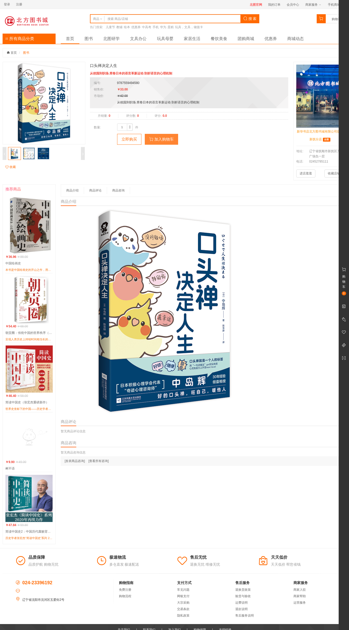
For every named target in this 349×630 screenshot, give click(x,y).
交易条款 (183, 609)
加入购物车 (161, 139)
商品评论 (95, 190)
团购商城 (246, 38)
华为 (163, 27)
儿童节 (110, 27)
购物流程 (125, 596)
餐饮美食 (219, 38)
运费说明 (241, 602)
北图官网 (256, 4)
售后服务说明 (244, 615)
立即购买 (129, 139)
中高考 (146, 27)
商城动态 (295, 38)
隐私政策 (183, 615)
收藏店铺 (334, 173)
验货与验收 (243, 596)
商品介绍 (72, 190)
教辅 (119, 27)
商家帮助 (299, 596)
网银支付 (183, 596)
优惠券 (136, 27)
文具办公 (138, 38)
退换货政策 (243, 589)
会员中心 (293, 4)
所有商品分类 (19, 38)
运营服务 (299, 602)
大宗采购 (183, 602)
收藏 (10, 167)
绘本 (127, 27)
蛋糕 (171, 27)
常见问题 (183, 589)
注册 (19, 4)
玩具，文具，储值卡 (189, 27)
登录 (7, 4)
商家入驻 (299, 589)
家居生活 (192, 38)
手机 (156, 27)
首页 (70, 38)
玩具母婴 (165, 38)
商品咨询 (118, 190)
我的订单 (274, 4)
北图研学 (111, 38)
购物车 (336, 19)
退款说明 (241, 609)
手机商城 (336, 4)
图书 (89, 38)
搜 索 (250, 19)
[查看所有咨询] (98, 461)
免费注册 (125, 589)
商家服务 (313, 4)
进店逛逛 (306, 173)
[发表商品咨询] (75, 461)
